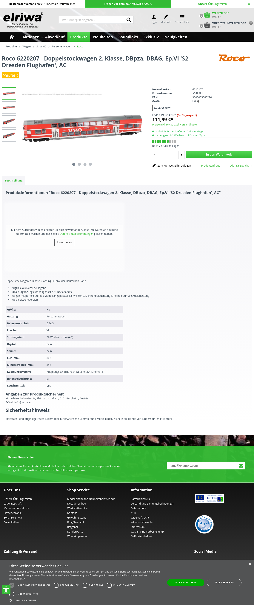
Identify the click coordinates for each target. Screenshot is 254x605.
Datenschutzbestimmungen (76, 233)
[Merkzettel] (166, 19)
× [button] (249, 564)
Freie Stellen (11, 522)
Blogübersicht (75, 522)
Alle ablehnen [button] (224, 582)
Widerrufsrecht (140, 517)
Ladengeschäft (12, 503)
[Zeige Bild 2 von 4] (79, 164)
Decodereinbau (76, 503)
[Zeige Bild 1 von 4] (73, 164)
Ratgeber (72, 527)
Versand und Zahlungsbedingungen (152, 503)
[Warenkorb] (213, 15)
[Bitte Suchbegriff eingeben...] (91, 20)
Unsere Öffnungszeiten (18, 499)
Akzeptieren (64, 242)
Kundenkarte (75, 531)
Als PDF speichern (241, 165)
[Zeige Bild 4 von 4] (90, 164)
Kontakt (72, 513)
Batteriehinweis (140, 499)
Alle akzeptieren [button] (186, 582)
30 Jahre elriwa (13, 517)
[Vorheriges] (24, 127)
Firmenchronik (12, 513)
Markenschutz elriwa (16, 508)
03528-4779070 (142, 4)
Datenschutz (138, 508)
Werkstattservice (77, 508)
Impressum (138, 527)
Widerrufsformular (142, 522)
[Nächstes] (140, 127)
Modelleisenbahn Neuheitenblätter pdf (91, 499)
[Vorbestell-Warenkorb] (221, 25)
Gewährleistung (76, 517)
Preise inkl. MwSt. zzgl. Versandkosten (175, 124)
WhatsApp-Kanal (77, 536)
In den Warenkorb (219, 154)
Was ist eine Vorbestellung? (147, 531)
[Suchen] (128, 20)
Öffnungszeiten (224, 4)
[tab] (13, 180)
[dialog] (127, 582)
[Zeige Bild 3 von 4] (84, 164)
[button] (6, 589)
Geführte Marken (141, 536)
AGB (133, 513)
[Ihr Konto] (153, 19)
